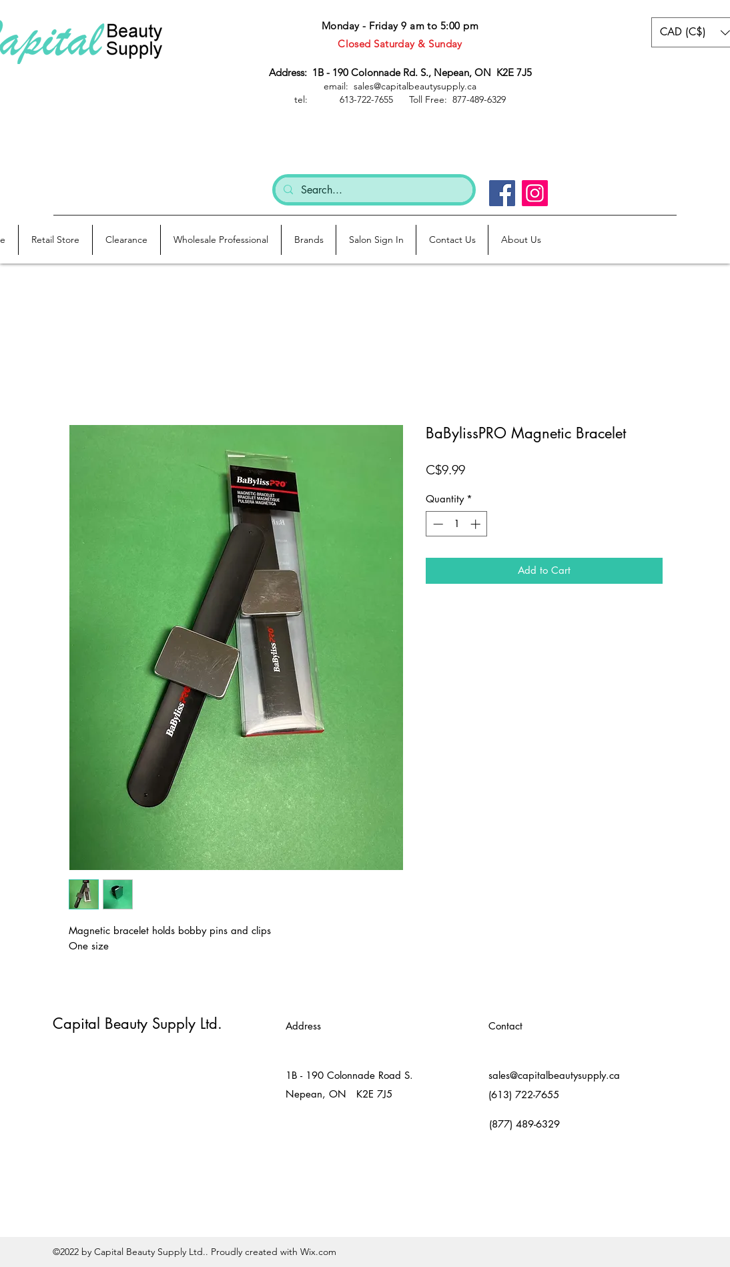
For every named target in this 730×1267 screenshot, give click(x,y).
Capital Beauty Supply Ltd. (137, 1023)
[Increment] (477, 524)
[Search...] (372, 190)
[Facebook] (502, 193)
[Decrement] (437, 524)
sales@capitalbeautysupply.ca (554, 1075)
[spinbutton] (457, 524)
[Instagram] (535, 193)
